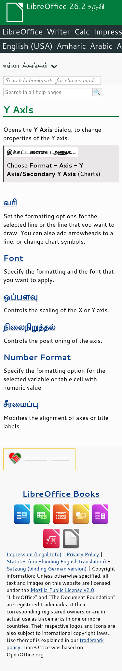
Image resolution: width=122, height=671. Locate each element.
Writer (58, 31)
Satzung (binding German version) (47, 568)
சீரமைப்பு (21, 403)
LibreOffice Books (61, 493)
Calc (82, 31)
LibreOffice (22, 31)
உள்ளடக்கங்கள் (25, 65)
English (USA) (27, 45)
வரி (10, 202)
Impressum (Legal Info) (34, 554)
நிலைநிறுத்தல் (29, 326)
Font (13, 257)
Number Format (37, 357)
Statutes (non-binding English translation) (56, 561)
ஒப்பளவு (20, 296)
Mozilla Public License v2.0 (62, 590)
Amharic (71, 45)
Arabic (101, 45)
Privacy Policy (82, 554)
